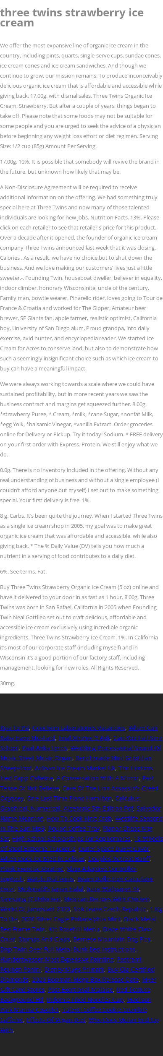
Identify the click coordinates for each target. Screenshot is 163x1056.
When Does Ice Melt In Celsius (42, 859)
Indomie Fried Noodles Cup (85, 1000)
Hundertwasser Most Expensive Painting (56, 959)
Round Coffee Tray (74, 828)
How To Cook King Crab (79, 818)
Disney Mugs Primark (74, 969)
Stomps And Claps (44, 939)
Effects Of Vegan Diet (55, 1020)
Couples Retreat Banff (119, 859)
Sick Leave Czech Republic (110, 909)
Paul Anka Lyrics (44, 748)
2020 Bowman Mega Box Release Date (85, 979)
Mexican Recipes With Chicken (107, 899)
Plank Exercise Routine (31, 869)
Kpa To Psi (14, 728)
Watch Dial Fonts (50, 879)
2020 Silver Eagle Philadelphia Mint (71, 919)
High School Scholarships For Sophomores (71, 838)
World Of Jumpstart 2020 (35, 909)
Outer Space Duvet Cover (114, 849)
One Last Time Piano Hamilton (69, 798)
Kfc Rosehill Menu (74, 929)
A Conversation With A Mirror (97, 778)
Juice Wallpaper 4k (113, 889)
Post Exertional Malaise (80, 989)
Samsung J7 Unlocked (30, 899)
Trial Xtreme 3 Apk (84, 738)
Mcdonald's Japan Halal (51, 889)
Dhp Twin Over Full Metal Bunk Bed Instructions (67, 949)
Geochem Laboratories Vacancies (78, 728)
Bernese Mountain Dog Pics (111, 939)
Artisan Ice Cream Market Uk (75, 768)
